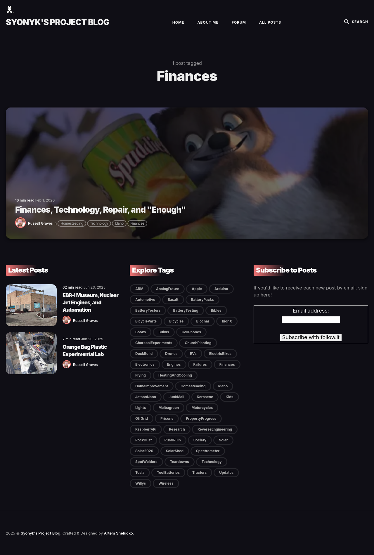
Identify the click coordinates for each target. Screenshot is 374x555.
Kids (229, 397)
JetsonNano (145, 397)
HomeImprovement (151, 386)
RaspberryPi (145, 429)
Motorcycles (202, 407)
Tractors (199, 472)
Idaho (119, 223)
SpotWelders (146, 461)
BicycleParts (146, 321)
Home (178, 22)
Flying (140, 375)
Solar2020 (144, 451)
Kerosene (205, 397)
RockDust (143, 440)
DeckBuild (144, 353)
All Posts (270, 22)
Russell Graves (40, 223)
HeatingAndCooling (175, 375)
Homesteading (71, 223)
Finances (137, 223)
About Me (208, 22)
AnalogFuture (167, 289)
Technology (99, 223)
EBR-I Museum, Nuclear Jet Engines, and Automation (90, 302)
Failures (200, 364)
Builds (163, 332)
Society (200, 440)
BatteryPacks (202, 299)
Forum (239, 22)
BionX (227, 321)
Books (140, 332)
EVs (193, 353)
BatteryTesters (147, 310)
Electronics (145, 364)
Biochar (202, 321)
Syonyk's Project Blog (57, 22)
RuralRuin (172, 440)
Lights (140, 407)
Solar (223, 440)
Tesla (139, 472)
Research (177, 429)
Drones (171, 353)
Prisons (166, 418)
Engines (174, 364)
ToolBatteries (168, 472)
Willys (140, 483)
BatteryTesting (185, 310)
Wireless (165, 483)
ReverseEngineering (215, 429)
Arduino (221, 289)
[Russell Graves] (21, 226)
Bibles (216, 310)
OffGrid (141, 418)
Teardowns (179, 461)
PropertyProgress (201, 418)
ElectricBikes (220, 353)
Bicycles (176, 321)
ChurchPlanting (198, 343)
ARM (139, 289)
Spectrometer (207, 451)
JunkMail (176, 397)
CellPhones (191, 332)
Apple (197, 289)
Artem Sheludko (118, 533)
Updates (226, 472)
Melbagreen (168, 407)
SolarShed (174, 451)
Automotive (145, 299)
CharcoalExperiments (153, 343)
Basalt (173, 299)
